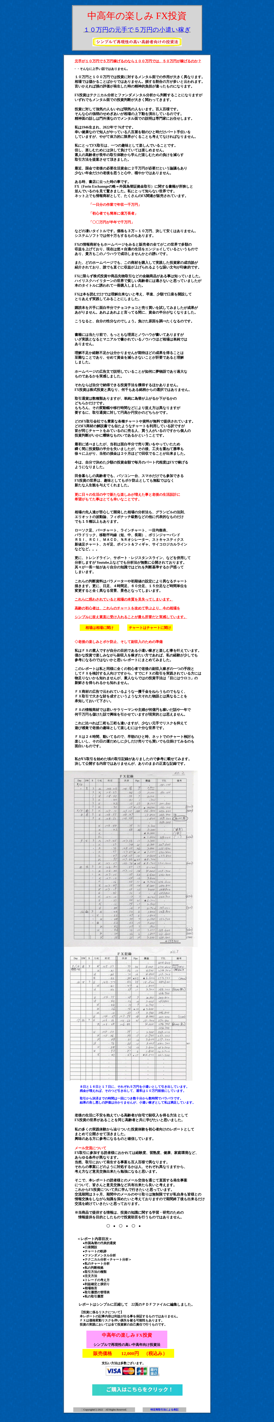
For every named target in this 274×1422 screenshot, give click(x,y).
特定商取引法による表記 (164, 1409)
